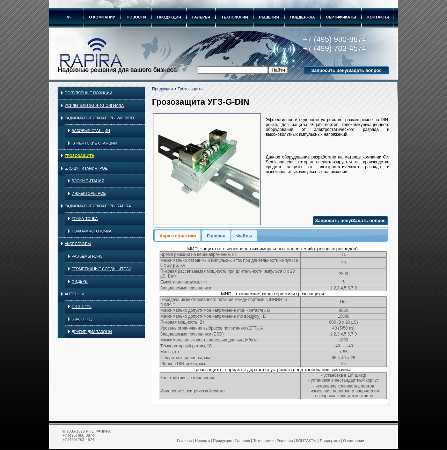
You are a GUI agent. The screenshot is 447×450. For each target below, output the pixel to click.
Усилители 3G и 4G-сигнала (94, 105)
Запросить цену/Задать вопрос (346, 70)
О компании (102, 17)
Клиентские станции (94, 143)
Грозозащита (79, 156)
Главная (184, 440)
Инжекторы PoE (89, 193)
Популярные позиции (88, 93)
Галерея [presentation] (216, 235)
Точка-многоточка (91, 231)
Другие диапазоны (92, 332)
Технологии (234, 17)
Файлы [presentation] (244, 235)
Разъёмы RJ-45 (87, 256)
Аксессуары (78, 244)
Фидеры (80, 281)
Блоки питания (88, 181)
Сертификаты (341, 17)
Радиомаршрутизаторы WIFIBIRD (99, 118)
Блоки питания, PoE (86, 168)
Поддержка (302, 17)
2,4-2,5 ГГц (81, 306)
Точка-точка (85, 218)
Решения (269, 17)
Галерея (201, 17)
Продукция (169, 17)
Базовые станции (91, 130)
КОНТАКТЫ (378, 17)
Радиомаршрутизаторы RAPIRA (98, 206)
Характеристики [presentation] (177, 235)
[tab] (177, 235)
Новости (136, 17)
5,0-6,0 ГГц (81, 319)
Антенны (74, 294)
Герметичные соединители (101, 269)
